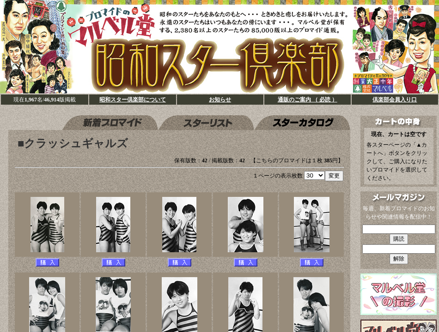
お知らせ (220, 99)
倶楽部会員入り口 (394, 99)
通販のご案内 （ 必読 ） (307, 99)
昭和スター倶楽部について (132, 99)
